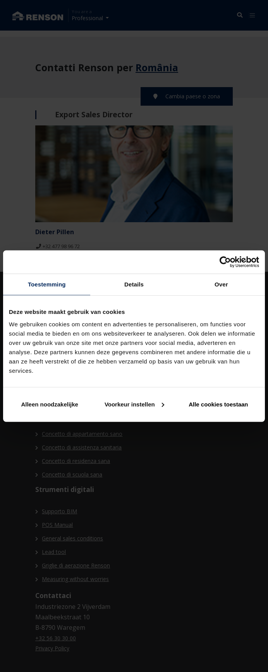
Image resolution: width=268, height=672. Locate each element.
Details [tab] (134, 284)
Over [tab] (221, 284)
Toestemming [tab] (47, 284)
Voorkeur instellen (134, 404)
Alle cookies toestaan (218, 404)
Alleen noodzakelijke (49, 404)
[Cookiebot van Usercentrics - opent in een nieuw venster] (225, 262)
